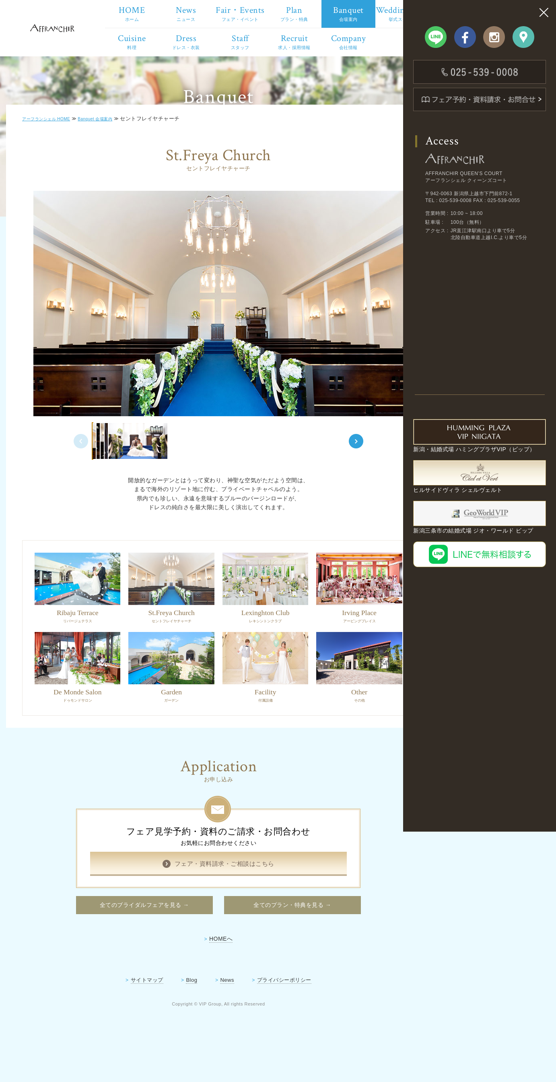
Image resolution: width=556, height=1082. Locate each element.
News (210, 1014)
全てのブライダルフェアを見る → (127, 937)
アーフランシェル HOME (54, 167)
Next (343, 480)
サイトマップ (130, 1014)
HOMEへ (204, 972)
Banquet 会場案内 (114, 167)
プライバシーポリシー (267, 1014)
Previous (60, 480)
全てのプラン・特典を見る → (275, 937)
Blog (175, 1014)
